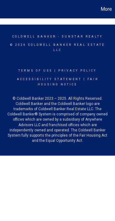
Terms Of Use (35, 70)
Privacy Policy (77, 70)
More (106, 9)
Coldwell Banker (34, 36)
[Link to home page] (5, 9)
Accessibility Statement (49, 79)
